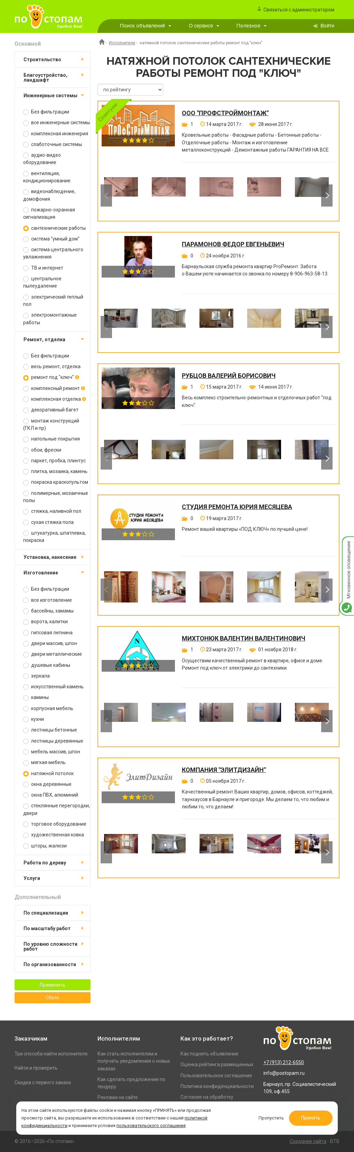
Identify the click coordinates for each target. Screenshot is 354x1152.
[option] (121, 195)
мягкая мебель (44, 762)
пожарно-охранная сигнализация (49, 213)
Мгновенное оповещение (346, 543)
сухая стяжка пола (48, 522)
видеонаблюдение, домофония (49, 195)
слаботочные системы (52, 144)
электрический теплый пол (53, 300)
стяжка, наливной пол (52, 511)
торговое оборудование (54, 824)
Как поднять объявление (209, 1053)
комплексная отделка (54, 399)
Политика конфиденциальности (217, 1086)
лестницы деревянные (53, 741)
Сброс (52, 997)
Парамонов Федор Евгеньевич (233, 244)
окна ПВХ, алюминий (50, 795)
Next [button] (327, 195)
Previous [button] (106, 195)
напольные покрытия (51, 439)
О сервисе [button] (204, 25)
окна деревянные (47, 784)
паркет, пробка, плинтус (54, 461)
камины (36, 697)
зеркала (36, 676)
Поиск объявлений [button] (145, 25)
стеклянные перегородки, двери (56, 809)
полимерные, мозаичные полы (55, 496)
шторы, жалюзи (45, 846)
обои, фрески (42, 450)
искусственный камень (53, 687)
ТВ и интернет (43, 268)
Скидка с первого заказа (43, 1082)
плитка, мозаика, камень (55, 471)
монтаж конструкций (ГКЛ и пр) (51, 424)
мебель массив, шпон (51, 752)
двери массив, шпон (50, 643)
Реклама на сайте (117, 1097)
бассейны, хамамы (48, 611)
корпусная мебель (48, 708)
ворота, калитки (45, 622)
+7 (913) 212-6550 (283, 1062)
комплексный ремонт (54, 388)
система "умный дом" (51, 239)
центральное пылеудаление (42, 282)
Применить (52, 985)
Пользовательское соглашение (216, 1075)
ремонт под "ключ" (51, 377)
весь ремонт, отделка (52, 367)
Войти (327, 25)
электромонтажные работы (50, 318)
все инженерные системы (56, 123)
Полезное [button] (251, 25)
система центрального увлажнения (53, 253)
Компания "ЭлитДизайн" (224, 770)
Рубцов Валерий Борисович (229, 376)
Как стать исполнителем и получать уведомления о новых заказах (133, 1061)
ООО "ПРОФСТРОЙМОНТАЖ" (225, 113)
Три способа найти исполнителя (51, 1053)
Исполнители (122, 42)
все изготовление (47, 600)
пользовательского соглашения (151, 1125)
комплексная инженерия (55, 134)
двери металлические (52, 654)
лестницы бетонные (50, 730)
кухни (33, 719)
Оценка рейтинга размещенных (216, 1064)
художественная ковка (53, 835)
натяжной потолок (48, 774)
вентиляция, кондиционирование (47, 177)
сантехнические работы (54, 228)
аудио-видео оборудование (42, 158)
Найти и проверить (36, 1068)
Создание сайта (308, 1141)
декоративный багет (50, 410)
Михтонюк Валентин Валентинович (243, 638)
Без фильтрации (46, 112)
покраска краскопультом (55, 482)
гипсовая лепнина (48, 633)
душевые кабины (46, 665)
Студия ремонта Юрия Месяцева (237, 507)
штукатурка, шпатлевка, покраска (54, 536)
